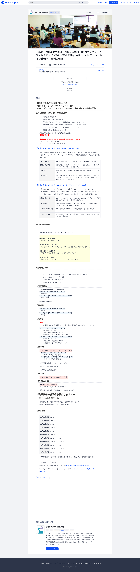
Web (52, 530)
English (136, 2)
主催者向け (113, 2)
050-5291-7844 (102, 2)
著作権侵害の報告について (87, 563)
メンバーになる (54, 12)
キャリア (63, 530)
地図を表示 (101, 71)
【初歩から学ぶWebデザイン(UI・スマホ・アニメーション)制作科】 (62, 185)
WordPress (56, 530)
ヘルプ (56, 563)
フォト (97, 12)
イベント (89, 12)
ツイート (46, 477)
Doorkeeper (73, 567)
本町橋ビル (42, 70)
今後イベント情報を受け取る (70, 84)
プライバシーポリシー (71, 563)
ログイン (129, 2)
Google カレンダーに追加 (97, 65)
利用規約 (61, 563)
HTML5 (72, 530)
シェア (39, 477)
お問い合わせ (106, 12)
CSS (68, 530)
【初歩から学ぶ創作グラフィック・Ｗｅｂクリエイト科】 (58, 148)
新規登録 (122, 2)
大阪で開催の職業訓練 (41, 12)
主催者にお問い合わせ (46, 563)
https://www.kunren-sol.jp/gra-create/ (78, 465)
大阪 (48, 530)
